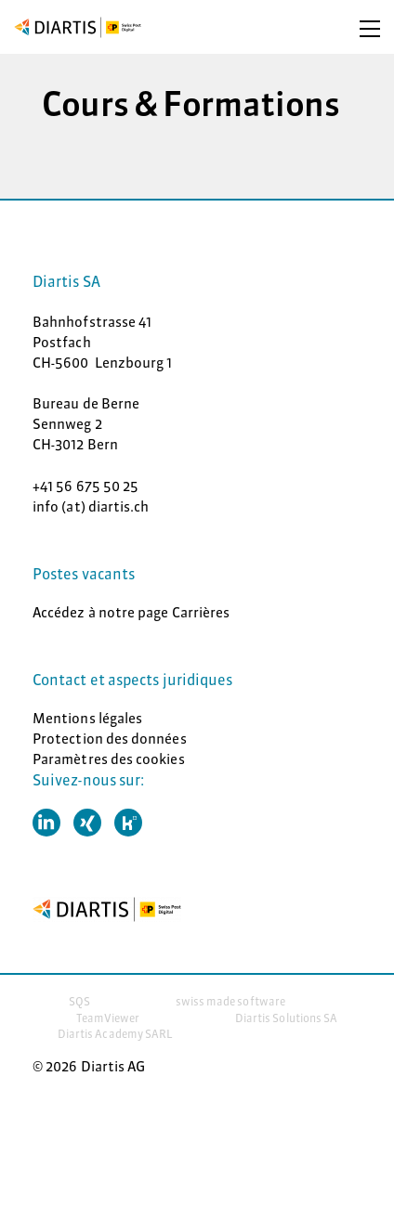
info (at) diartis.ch (91, 506)
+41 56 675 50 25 (85, 486)
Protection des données (110, 738)
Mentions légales (87, 718)
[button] (46, 822)
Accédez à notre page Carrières (131, 612)
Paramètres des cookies (109, 759)
